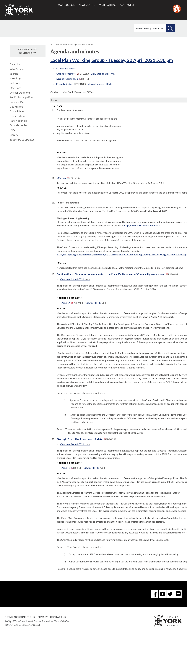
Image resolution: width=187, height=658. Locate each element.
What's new (17, 69)
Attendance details (66, 68)
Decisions (15, 88)
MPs (12, 130)
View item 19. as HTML (75, 279)
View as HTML (95, 302)
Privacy (43, 616)
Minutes (68, 178)
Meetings (15, 78)
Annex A (73, 302)
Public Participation (21, 97)
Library (14, 134)
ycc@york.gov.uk (32, 625)
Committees (17, 111)
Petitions (15, 83)
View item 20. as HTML (75, 444)
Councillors (16, 106)
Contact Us (58, 616)
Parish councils (18, 120)
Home (69, 44)
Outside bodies (19, 125)
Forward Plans (18, 102)
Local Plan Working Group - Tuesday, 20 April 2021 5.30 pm (111, 60)
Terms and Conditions (20, 616)
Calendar (15, 64)
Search (14, 73)
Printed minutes (71, 83)
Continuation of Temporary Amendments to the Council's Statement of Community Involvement (118, 274)
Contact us (127, 4)
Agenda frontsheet (72, 73)
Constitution (17, 116)
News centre (87, 4)
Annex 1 (72, 467)
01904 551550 (14, 625)
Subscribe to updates (22, 139)
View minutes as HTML (100, 83)
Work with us (107, 4)
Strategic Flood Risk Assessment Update (86, 439)
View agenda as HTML (102, 73)
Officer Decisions (20, 92)
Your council (66, 4)
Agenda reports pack (72, 78)
